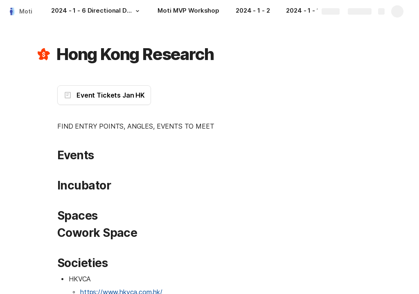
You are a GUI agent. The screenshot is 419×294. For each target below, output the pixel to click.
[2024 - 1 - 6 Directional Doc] (96, 11)
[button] (137, 11)
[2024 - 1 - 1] (307, 11)
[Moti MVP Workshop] (188, 11)
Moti (25, 11)
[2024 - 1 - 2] (253, 11)
